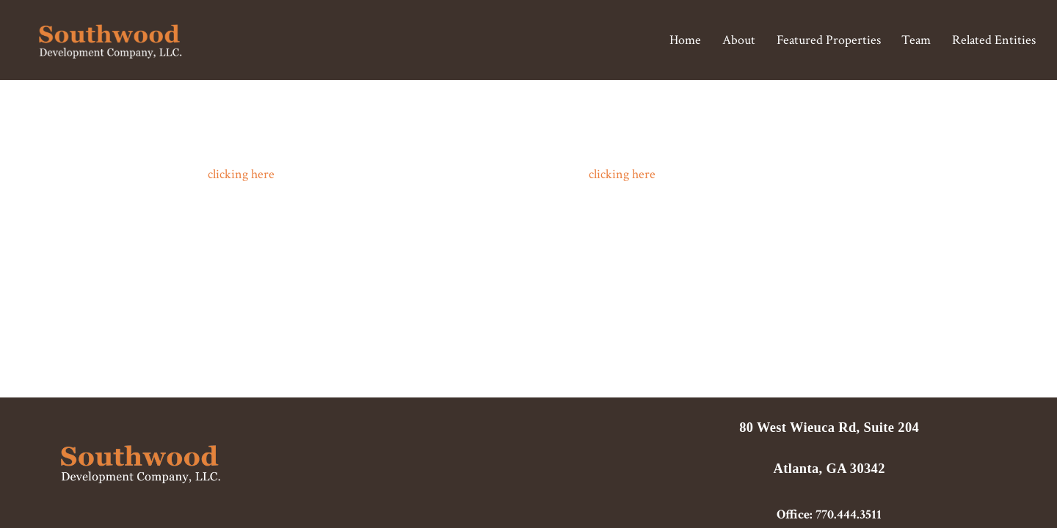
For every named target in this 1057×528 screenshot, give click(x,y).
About (738, 39)
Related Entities (994, 39)
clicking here (241, 174)
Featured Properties (829, 39)
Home (685, 39)
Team (916, 39)
